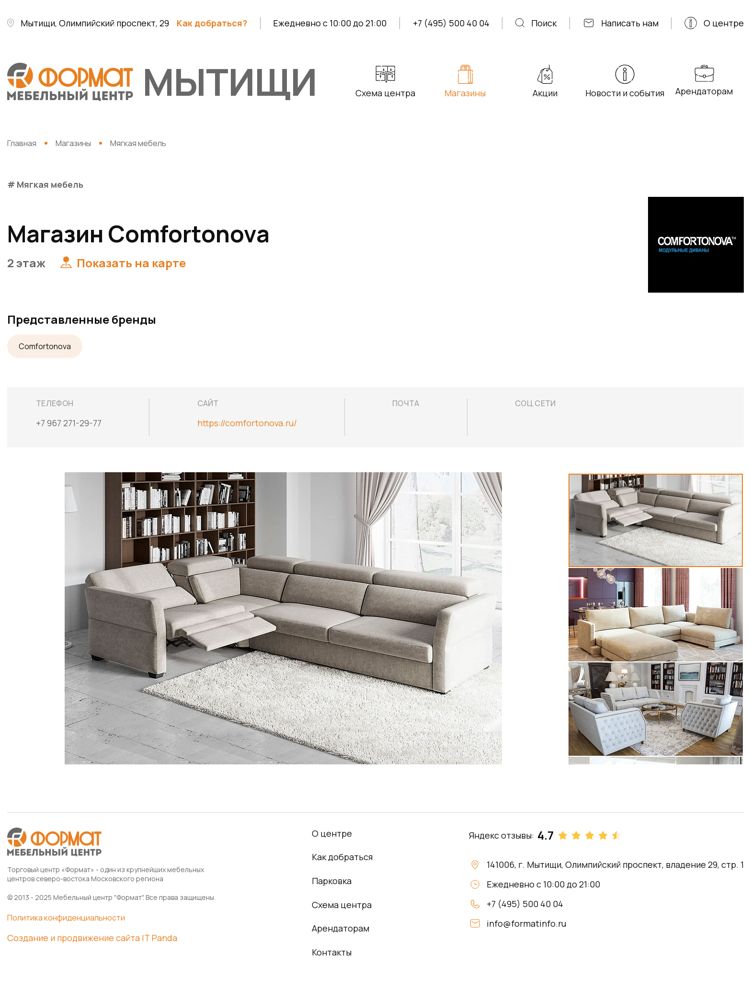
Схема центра (342, 904)
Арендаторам (340, 928)
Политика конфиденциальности (66, 917)
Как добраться (342, 857)
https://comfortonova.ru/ (247, 423)
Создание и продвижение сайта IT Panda (92, 938)
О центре (332, 833)
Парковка (332, 881)
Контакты (332, 952)
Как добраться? (212, 23)
